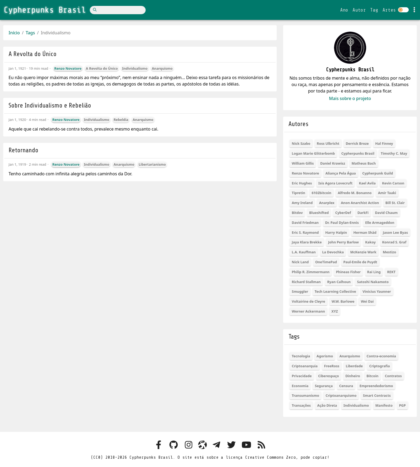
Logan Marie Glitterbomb (313, 153)
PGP (402, 405)
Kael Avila (367, 183)
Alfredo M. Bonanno (355, 192)
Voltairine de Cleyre (308, 301)
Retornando (23, 150)
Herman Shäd (364, 232)
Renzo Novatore (68, 68)
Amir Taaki (387, 192)
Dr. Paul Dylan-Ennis (342, 222)
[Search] (118, 10)
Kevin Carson (393, 183)
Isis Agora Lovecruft (335, 183)
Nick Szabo (301, 143)
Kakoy (370, 242)
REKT (391, 271)
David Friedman (305, 222)
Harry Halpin (336, 232)
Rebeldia (121, 119)
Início (14, 33)
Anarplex (326, 202)
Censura (346, 385)
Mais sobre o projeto (350, 98)
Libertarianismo (152, 164)
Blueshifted (319, 212)
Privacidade (302, 375)
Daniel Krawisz (332, 163)
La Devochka (333, 252)
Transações (301, 405)
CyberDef (343, 212)
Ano (344, 10)
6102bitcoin (321, 192)
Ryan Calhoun (339, 281)
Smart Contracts (377, 395)
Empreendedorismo (376, 385)
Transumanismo (305, 395)
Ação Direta (327, 405)
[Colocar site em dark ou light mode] (403, 9)
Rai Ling (374, 271)
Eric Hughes (302, 183)
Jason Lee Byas (395, 232)
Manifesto (383, 405)
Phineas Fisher (348, 271)
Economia (300, 385)
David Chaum (386, 212)
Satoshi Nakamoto (373, 281)
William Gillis (303, 163)
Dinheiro (352, 375)
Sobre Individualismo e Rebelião (50, 105)
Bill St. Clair (395, 202)
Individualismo (135, 68)
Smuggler (300, 291)
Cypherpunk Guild (377, 173)
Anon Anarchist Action (360, 202)
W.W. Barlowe (343, 301)
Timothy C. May (394, 153)
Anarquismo (162, 68)
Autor (359, 10)
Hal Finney (384, 143)
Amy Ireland (302, 202)
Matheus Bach (364, 163)
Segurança (324, 385)
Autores (298, 124)
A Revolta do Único (33, 54)
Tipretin (298, 192)
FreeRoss (331, 366)
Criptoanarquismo (341, 395)
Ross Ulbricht (328, 143)
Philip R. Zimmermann (310, 271)
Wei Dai (367, 301)
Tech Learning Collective (335, 291)
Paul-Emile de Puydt (360, 262)
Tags (30, 33)
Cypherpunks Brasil (357, 153)
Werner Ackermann (308, 311)
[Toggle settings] (414, 10)
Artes (389, 10)
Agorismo (325, 356)
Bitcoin (372, 375)
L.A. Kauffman (304, 252)
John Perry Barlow (343, 242)
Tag (374, 10)
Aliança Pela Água (340, 173)
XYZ (334, 311)
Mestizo (389, 252)
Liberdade (354, 366)
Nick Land (300, 262)
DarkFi (363, 212)
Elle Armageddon (379, 222)
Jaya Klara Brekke (307, 242)
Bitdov (297, 212)
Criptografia (379, 366)
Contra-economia (381, 356)
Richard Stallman (306, 281)
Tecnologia (301, 356)
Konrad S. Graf (394, 242)
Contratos (393, 375)
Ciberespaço (328, 375)
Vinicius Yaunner (376, 291)
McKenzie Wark (363, 252)
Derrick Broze (357, 143)
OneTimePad (326, 262)
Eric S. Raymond (305, 232)
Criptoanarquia (304, 366)
